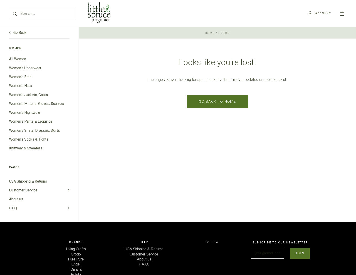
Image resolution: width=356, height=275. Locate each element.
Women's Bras (20, 77)
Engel (75, 267)
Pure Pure (76, 262)
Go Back (17, 32)
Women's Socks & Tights (28, 141)
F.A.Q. (13, 210)
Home (210, 33)
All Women (17, 59)
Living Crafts (76, 251)
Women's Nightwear (24, 113)
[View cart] (342, 13)
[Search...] (42, 13)
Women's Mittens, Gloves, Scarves (36, 104)
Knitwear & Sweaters (25, 150)
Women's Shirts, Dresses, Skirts (34, 131)
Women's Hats (20, 86)
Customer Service (23, 192)
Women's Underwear (25, 68)
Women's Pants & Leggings (31, 122)
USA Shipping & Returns (28, 183)
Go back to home (217, 101)
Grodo (76, 256)
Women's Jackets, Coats (28, 95)
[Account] (319, 13)
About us (16, 201)
